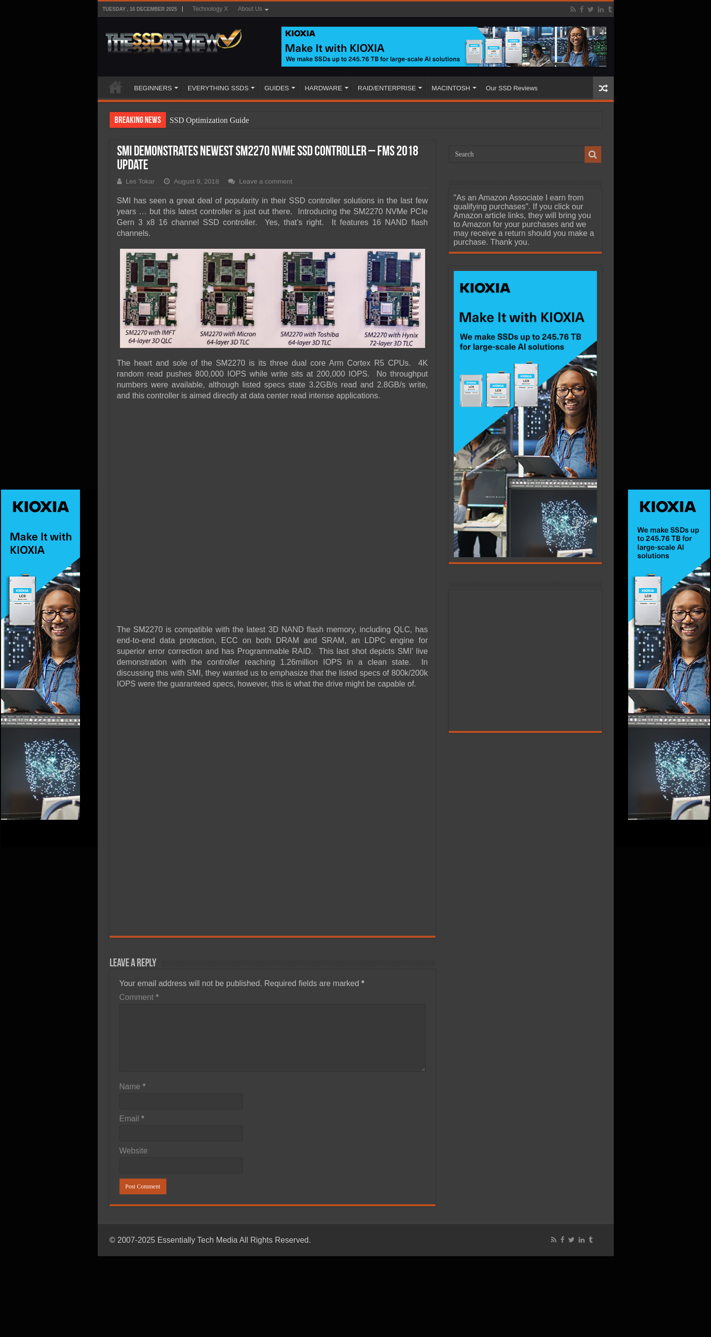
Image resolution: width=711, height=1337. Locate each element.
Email (132, 1118)
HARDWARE (323, 88)
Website (133, 1150)
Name (132, 1086)
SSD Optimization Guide (209, 120)
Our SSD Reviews (512, 88)
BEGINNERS (153, 88)
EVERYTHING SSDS (218, 88)
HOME (115, 86)
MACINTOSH (451, 88)
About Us (250, 8)
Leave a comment (265, 181)
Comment (139, 997)
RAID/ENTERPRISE (387, 88)
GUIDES (276, 88)
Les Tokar (140, 181)
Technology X (210, 8)
